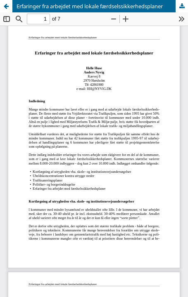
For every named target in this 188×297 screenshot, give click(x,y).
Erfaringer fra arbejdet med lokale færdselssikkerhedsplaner (90, 6)
